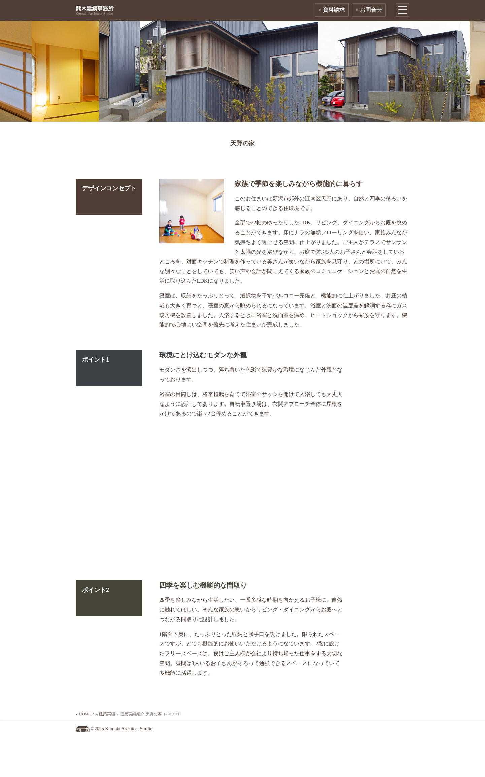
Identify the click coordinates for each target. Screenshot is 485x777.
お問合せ (369, 10)
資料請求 (332, 10)
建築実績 (105, 714)
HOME (83, 714)
